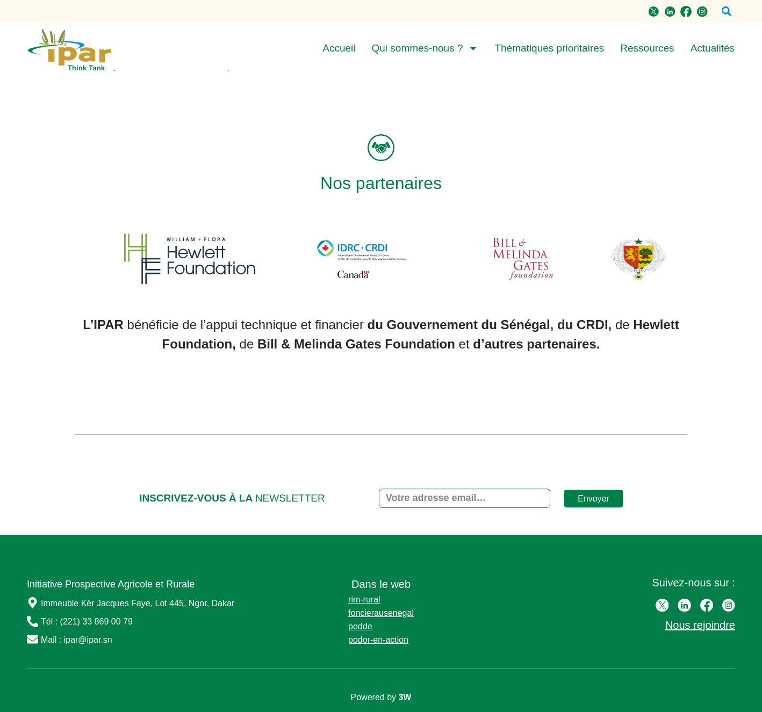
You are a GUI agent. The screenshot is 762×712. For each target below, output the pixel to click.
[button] (726, 11)
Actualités (713, 48)
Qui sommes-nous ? (424, 48)
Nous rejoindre (700, 625)
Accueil (338, 48)
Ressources (647, 48)
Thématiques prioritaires (549, 48)
